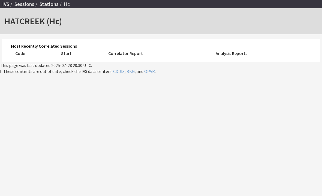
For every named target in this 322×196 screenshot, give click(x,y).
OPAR (149, 71)
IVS (5, 4)
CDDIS (119, 71)
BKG (131, 71)
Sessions (24, 4)
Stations (49, 4)
